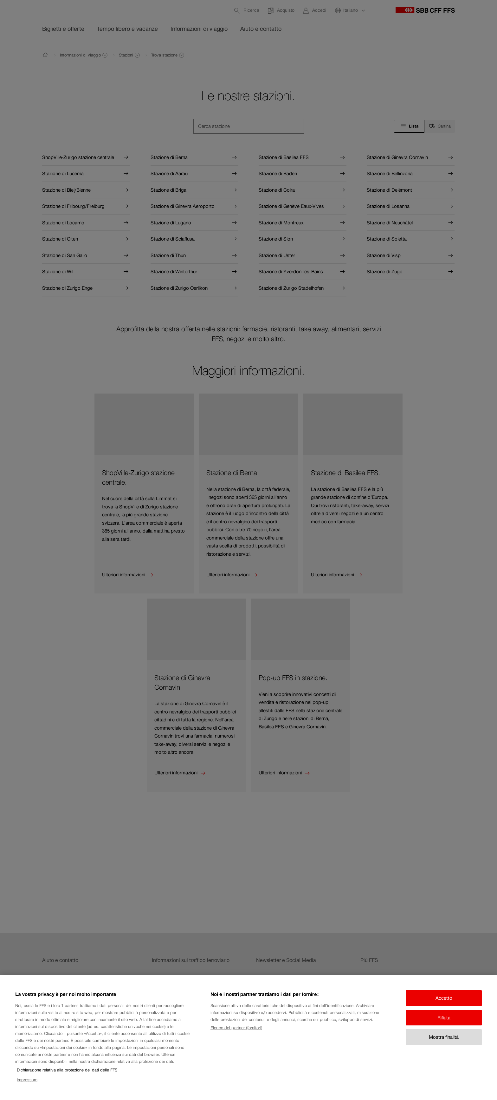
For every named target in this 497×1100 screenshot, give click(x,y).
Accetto (444, 1001)
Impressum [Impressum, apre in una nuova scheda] (27, 1083)
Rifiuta (443, 1021)
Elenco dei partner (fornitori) (236, 1031)
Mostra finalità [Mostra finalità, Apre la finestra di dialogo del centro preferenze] (444, 1041)
